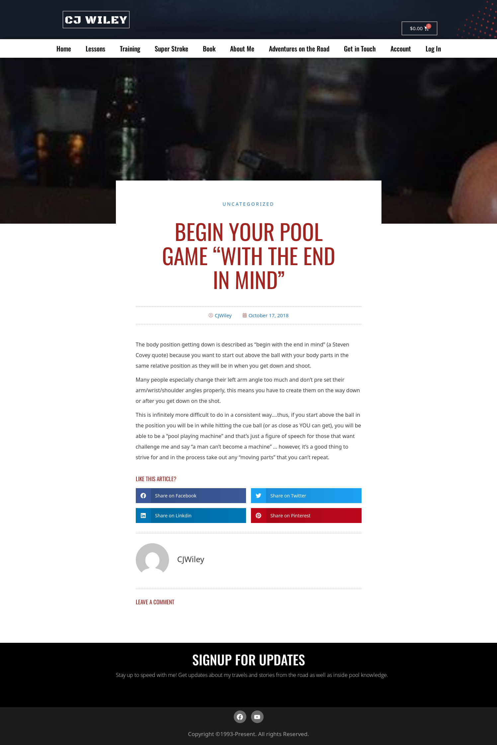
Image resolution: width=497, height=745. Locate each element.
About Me (242, 48)
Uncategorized (248, 204)
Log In (433, 48)
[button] (191, 495)
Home (63, 48)
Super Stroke (171, 48)
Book (209, 48)
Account (400, 48)
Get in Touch (360, 48)
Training (130, 48)
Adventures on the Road (299, 48)
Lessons (95, 48)
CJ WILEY (96, 20)
